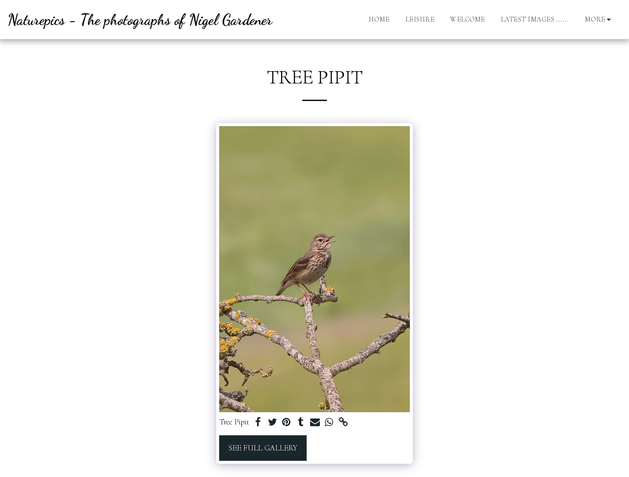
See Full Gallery (263, 448)
